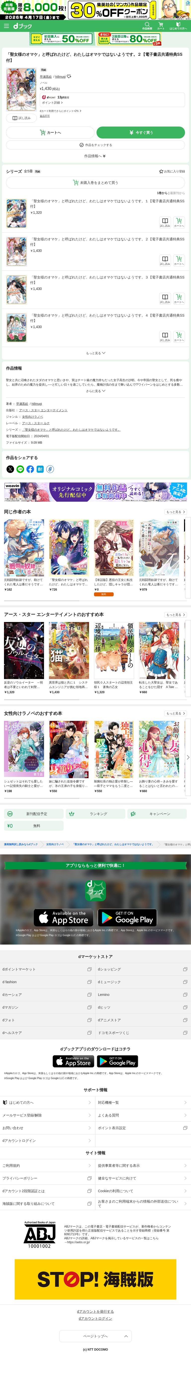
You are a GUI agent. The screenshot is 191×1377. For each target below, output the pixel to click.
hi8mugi (60, 76)
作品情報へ (93, 156)
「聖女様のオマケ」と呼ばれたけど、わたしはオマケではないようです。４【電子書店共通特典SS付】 (107, 318)
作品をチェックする (98, 145)
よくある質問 (108, 1115)
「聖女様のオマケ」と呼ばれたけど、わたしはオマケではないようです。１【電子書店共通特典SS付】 (107, 203)
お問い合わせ (12, 1128)
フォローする (69, 76)
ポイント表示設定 (112, 1128)
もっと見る (173, 512)
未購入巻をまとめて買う (99, 183)
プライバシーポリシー (19, 1178)
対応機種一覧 (108, 1102)
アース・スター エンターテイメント (43, 410)
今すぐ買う (144, 133)
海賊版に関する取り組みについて (28, 1204)
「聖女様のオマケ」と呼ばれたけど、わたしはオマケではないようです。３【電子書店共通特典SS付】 (107, 279)
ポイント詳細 (51, 102)
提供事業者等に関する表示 (119, 1166)
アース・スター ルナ (36, 423)
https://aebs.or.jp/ (78, 1242)
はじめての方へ (18, 1102)
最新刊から (177, 193)
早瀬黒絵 (46, 76)
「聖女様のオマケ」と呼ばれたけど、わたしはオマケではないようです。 (71, 429)
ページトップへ (95, 1336)
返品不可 (45, 116)
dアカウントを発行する (95, 1311)
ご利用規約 (11, 1166)
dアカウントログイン (19, 1141)
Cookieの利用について (115, 1191)
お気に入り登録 (174, 171)
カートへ (54, 133)
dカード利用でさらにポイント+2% (59, 111)
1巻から (162, 193)
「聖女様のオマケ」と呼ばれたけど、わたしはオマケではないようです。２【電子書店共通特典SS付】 (107, 241)
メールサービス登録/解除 (22, 1115)
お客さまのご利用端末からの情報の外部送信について (138, 1203)
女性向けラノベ (32, 416)
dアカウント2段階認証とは (23, 1191)
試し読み (25, 118)
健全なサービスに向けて (117, 1178)
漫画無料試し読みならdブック (21, 844)
